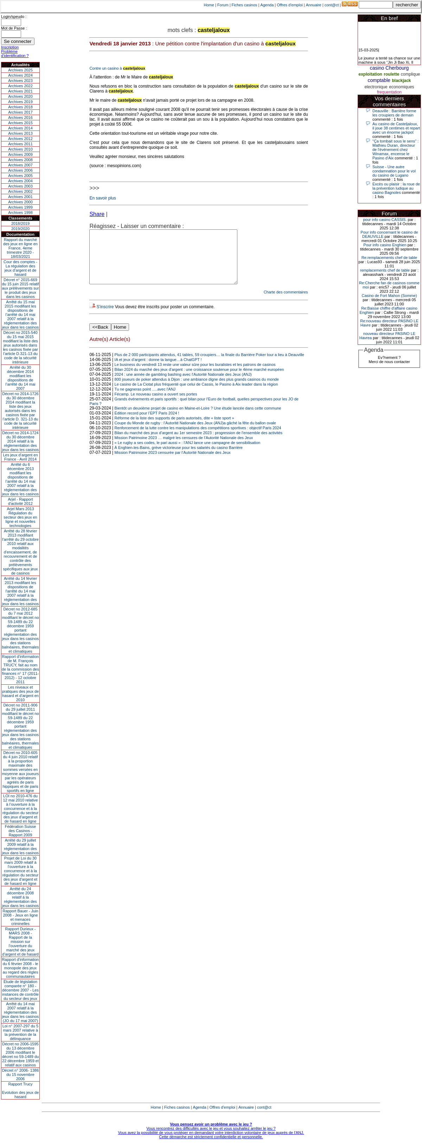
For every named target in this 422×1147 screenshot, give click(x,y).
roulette (391, 74)
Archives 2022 (20, 86)
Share (96, 214)
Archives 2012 (20, 139)
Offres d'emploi (289, 5)
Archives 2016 (20, 117)
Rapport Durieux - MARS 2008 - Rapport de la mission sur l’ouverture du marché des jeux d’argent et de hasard (20, 941)
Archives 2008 (20, 160)
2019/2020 (20, 229)
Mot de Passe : (14, 28)
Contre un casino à (117, 68)
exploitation (370, 74)
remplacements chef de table (385, 270)
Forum (223, 5)
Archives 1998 (20, 212)
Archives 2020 (20, 96)
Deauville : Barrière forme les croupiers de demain (394, 113)
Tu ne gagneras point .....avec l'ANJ (145, 400)
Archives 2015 (20, 123)
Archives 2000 (20, 202)
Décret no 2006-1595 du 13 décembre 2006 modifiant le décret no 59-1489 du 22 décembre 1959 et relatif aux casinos (20, 1054)
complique (410, 74)
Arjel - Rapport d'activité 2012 (20, 501)
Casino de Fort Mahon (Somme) (389, 295)
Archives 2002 (20, 191)
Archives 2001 (20, 197)
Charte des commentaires (286, 302)
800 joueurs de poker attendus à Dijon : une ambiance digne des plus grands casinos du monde (197, 390)
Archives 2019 (20, 102)
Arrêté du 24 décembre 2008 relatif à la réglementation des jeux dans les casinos (20, 897)
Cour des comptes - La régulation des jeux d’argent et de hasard (20, 268)
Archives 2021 (20, 91)
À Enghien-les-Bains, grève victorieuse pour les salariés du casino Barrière (179, 458)
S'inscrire (105, 317)
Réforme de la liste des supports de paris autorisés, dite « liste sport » (174, 428)
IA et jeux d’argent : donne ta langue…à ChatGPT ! (158, 370)
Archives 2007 (20, 165)
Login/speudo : (13, 16)
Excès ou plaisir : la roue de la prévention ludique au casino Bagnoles (396, 188)
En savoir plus (102, 198)
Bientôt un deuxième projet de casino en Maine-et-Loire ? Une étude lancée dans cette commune (198, 419)
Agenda (267, 5)
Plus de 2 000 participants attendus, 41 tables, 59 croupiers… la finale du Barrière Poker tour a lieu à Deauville (209, 365)
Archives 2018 (20, 107)
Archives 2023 (20, 80)
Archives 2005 (20, 175)
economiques (401, 86)
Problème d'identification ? (15, 53)
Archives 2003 (20, 186)
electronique (375, 86)
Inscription (10, 47)
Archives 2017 (20, 112)
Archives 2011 (20, 144)
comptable (378, 80)
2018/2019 (20, 223)
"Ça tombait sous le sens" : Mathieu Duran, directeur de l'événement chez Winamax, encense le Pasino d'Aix (395, 149)
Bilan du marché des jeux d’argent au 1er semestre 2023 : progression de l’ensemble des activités (199, 443)
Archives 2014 (20, 128)
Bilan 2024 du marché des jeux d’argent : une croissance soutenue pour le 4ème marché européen (199, 380)
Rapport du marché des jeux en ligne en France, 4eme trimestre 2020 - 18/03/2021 (20, 248)
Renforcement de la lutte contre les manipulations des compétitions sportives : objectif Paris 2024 (198, 438)
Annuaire (313, 5)
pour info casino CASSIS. (385, 219)
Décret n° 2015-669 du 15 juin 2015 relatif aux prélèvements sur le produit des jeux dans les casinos (20, 288)
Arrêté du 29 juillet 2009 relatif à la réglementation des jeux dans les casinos (20, 846)
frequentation (389, 92)
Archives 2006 (20, 170)
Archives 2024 (20, 75)
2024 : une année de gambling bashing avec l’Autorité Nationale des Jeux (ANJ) (183, 385)
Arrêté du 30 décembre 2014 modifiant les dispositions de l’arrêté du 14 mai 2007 (21, 378)
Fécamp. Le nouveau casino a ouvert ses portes (156, 405)
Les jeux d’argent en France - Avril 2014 (20, 457)
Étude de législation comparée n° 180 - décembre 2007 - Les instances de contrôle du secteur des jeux (20, 990)
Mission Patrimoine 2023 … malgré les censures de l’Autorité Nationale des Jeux (184, 448)
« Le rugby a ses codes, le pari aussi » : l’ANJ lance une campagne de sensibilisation (188, 453)
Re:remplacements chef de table (389, 257)
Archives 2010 (20, 149)
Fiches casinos (244, 5)
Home (209, 5)
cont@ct (332, 5)
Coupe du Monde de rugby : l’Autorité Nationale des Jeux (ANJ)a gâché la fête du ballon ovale (195, 433)
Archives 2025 (20, 70)
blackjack (401, 80)
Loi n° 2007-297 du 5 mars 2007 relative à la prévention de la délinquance (20, 1032)
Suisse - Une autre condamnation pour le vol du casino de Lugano (394, 171)
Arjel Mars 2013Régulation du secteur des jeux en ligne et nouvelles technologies (20, 517)
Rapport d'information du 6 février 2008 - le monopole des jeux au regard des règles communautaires (20, 967)
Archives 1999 (20, 207)
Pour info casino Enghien (384, 245)
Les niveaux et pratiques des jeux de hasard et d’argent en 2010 (20, 693)
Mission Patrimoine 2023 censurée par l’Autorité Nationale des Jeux (173, 463)
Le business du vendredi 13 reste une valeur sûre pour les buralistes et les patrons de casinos (195, 375)
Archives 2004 (20, 181)
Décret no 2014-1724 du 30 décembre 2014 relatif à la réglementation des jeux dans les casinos (20, 441)
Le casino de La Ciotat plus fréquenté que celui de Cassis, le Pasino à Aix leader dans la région (196, 395)
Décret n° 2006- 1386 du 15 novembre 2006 (20, 1074)
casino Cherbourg (389, 68)
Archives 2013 (20, 133)
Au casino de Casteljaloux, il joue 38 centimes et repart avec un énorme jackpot (396, 128)
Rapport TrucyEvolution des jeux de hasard (20, 1090)
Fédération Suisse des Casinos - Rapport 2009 (20, 830)
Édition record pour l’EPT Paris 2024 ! (147, 424)
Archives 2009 (20, 154)
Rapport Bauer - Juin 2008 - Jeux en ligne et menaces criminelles (20, 917)
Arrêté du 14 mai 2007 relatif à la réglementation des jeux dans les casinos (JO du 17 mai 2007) (20, 1012)
